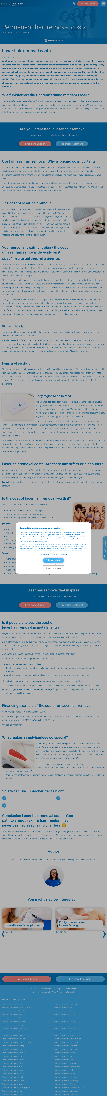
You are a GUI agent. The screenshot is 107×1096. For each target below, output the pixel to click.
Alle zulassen (53, 560)
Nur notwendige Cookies (53, 568)
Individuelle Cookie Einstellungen (53, 565)
